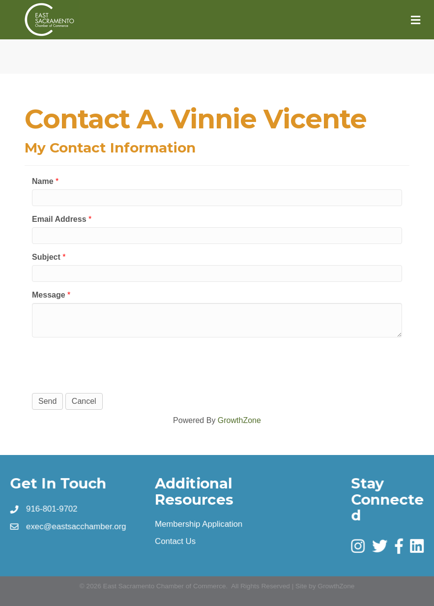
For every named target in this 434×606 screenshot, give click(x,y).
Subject (46, 257)
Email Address (59, 219)
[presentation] (106, 364)
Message (48, 295)
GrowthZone (239, 420)
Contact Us (175, 540)
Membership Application (198, 523)
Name (43, 181)
